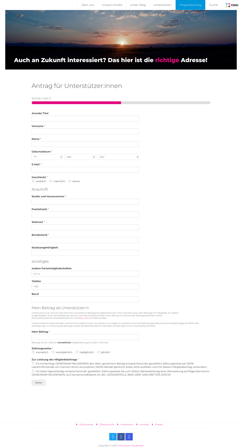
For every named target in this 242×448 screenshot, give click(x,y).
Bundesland (40, 234)
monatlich (42, 352)
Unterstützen (162, 5)
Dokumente (86, 424)
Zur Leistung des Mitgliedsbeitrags (55, 359)
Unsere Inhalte (112, 5)
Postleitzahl (40, 209)
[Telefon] (85, 287)
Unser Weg (138, 5)
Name (36, 138)
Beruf (35, 294)
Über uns (87, 5)
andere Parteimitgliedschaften (52, 268)
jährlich (105, 352)
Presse (159, 424)
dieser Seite (84, 318)
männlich (59, 181)
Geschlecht (40, 177)
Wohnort (38, 222)
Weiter (38, 382)
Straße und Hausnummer (49, 196)
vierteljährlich (64, 352)
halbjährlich (87, 352)
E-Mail (36, 164)
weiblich (41, 181)
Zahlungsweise (42, 348)
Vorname (38, 126)
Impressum (127, 424)
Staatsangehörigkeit (45, 247)
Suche (213, 5)
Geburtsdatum (42, 151)
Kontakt (144, 424)
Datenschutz (107, 424)
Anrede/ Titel (40, 113)
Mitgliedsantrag (190, 5)
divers (76, 181)
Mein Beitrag (41, 331)
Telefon (36, 281)
